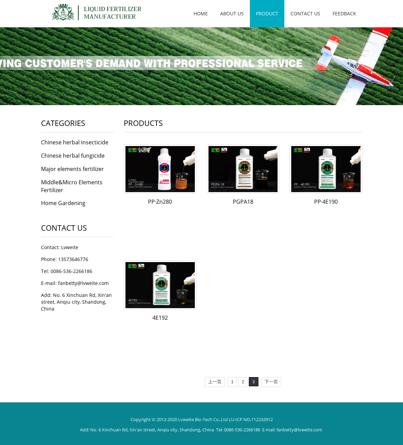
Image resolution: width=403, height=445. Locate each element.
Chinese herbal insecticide (74, 142)
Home (200, 13)
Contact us (305, 13)
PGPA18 (243, 201)
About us (232, 13)
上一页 (214, 381)
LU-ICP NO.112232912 (251, 419)
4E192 (160, 317)
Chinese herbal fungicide (73, 155)
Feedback (344, 13)
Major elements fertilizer (72, 169)
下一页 (271, 381)
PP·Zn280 (160, 201)
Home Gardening (63, 203)
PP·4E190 (326, 201)
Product (267, 13)
